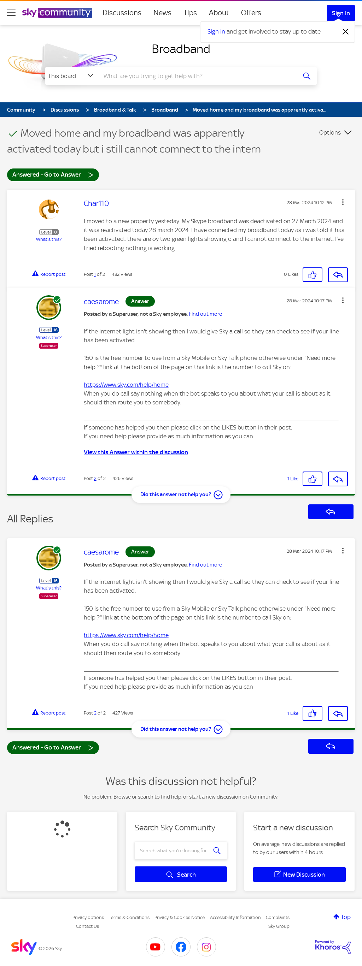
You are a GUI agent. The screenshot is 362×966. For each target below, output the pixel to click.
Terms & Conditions (129, 917)
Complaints (278, 917)
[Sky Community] (57, 12)
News (162, 12)
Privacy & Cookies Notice (179, 917)
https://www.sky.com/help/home (126, 384)
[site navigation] (11, 13)
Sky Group (279, 926)
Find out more (205, 314)
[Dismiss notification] (345, 31)
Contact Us (87, 926)
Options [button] (330, 132)
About (219, 12)
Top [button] (346, 916)
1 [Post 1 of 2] (95, 274)
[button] (343, 202)
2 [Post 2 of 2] (95, 478)
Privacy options (88, 917)
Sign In (341, 13)
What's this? (49, 239)
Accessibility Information (235, 917)
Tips (190, 12)
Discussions (122, 12)
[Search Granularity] (71, 76)
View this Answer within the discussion (136, 452)
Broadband (181, 49)
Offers (251, 12)
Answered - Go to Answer (53, 174)
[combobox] (196, 76)
